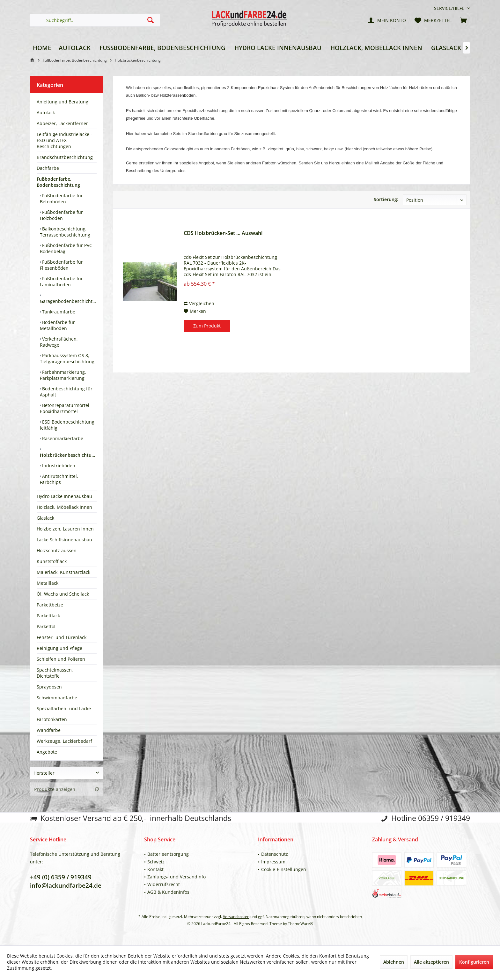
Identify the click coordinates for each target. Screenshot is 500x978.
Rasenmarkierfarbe (62, 438)
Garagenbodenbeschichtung (68, 301)
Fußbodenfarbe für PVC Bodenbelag (66, 248)
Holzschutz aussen (57, 550)
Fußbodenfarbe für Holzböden (61, 215)
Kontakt (155, 869)
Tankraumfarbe (58, 312)
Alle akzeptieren (431, 962)
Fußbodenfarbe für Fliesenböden (61, 265)
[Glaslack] (446, 48)
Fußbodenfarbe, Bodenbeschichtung (58, 182)
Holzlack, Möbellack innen (64, 507)
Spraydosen (49, 687)
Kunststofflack (52, 561)
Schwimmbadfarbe (57, 698)
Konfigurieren (474, 962)
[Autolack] (74, 48)
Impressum (273, 862)
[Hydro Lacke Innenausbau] (278, 48)
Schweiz (156, 862)
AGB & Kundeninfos (168, 892)
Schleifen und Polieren (61, 659)
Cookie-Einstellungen (283, 869)
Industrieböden (58, 466)
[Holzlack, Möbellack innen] (376, 48)
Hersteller (44, 773)
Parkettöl (46, 626)
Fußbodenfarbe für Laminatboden (61, 281)
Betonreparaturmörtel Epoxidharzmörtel (64, 408)
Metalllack (47, 583)
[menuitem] (449, 8)
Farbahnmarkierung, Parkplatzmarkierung (63, 375)
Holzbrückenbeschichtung (68, 455)
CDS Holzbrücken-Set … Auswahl (223, 233)
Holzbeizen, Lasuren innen (65, 529)
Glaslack (45, 518)
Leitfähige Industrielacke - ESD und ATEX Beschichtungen (64, 140)
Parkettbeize (50, 605)
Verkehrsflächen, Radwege (59, 342)
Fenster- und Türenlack (61, 637)
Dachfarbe (48, 168)
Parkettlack (48, 616)
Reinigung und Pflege (59, 648)
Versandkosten (236, 916)
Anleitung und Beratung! (63, 102)
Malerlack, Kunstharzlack (63, 572)
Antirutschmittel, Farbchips (59, 479)
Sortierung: (386, 199)
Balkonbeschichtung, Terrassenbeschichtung (65, 232)
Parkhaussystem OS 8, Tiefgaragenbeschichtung (67, 358)
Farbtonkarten (52, 719)
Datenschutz (274, 854)
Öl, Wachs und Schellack (63, 594)
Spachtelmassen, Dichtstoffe (55, 673)
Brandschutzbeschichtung (65, 157)
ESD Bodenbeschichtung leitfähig (67, 425)
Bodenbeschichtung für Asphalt (66, 392)
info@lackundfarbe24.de (65, 885)
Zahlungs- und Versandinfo (176, 877)
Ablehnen (393, 962)
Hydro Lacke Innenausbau (64, 496)
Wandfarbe (49, 730)
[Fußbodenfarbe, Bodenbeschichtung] (162, 48)
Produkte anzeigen (66, 789)
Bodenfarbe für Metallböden (57, 325)
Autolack (46, 112)
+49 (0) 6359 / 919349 (61, 877)
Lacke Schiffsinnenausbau (64, 540)
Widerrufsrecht (163, 884)
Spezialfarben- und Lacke (64, 708)
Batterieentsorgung (168, 854)
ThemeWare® (300, 923)
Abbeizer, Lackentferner (62, 123)
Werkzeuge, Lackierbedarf (64, 741)
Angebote (47, 752)
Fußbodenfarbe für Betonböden (61, 198)
